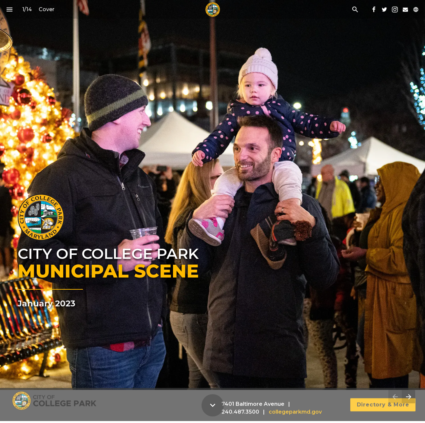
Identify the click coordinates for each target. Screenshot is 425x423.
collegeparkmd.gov (295, 408)
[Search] (355, 9)
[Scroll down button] (213, 405)
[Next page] (408, 396)
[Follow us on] (415, 9)
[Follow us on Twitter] (384, 9)
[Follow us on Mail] (405, 9)
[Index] (9, 9)
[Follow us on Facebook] (373, 9)
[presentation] (212, 195)
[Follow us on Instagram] (394, 9)
